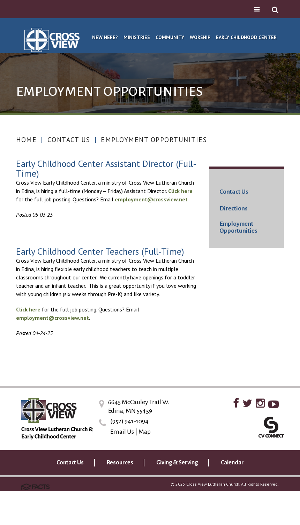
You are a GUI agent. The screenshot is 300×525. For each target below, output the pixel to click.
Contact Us (68, 140)
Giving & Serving (177, 463)
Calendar (232, 463)
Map (144, 431)
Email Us (122, 431)
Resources (120, 463)
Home (26, 140)
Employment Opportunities (154, 140)
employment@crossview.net (151, 199)
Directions (233, 208)
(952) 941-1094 (129, 421)
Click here (180, 190)
